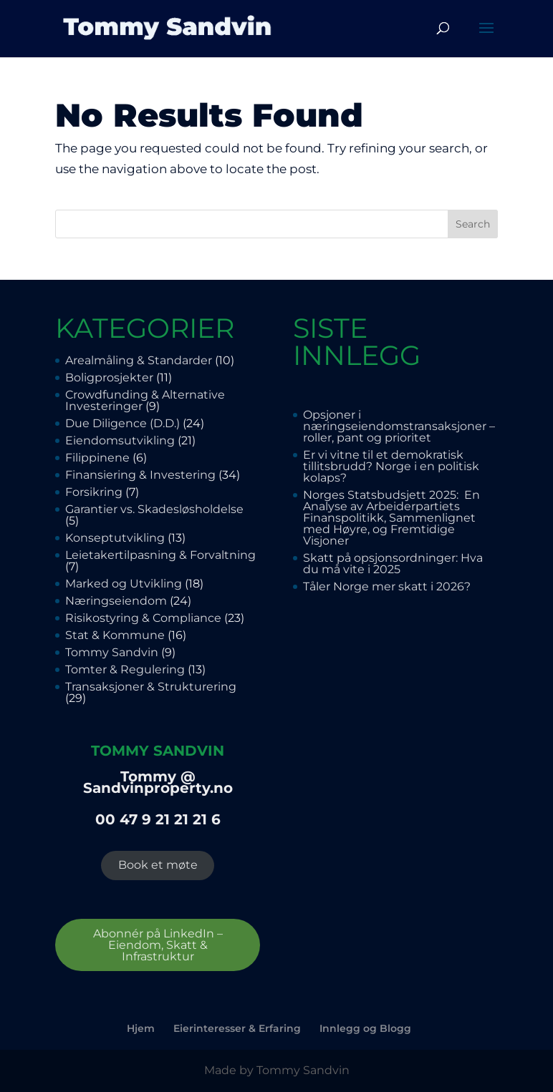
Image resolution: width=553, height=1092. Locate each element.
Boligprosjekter (109, 377)
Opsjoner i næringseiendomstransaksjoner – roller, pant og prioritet (399, 426)
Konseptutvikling (115, 538)
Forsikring (93, 492)
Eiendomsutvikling (120, 440)
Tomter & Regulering (125, 669)
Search (473, 224)
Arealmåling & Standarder (138, 360)
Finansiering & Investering (140, 475)
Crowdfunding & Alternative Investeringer (145, 400)
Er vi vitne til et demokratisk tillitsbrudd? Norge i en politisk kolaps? (391, 466)
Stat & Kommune (115, 635)
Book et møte (158, 865)
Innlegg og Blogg (365, 1028)
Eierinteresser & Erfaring (237, 1028)
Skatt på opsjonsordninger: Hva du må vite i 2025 (393, 563)
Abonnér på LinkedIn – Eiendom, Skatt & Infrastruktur (158, 945)
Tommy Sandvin (111, 652)
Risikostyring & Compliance (143, 618)
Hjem (141, 1028)
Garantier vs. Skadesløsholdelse (155, 509)
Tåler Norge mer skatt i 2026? (387, 586)
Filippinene (97, 457)
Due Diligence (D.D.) (122, 423)
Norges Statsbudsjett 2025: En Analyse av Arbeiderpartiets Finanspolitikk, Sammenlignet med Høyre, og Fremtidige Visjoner (391, 517)
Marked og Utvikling (123, 583)
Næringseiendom (116, 601)
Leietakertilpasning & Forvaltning (160, 555)
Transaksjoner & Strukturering (150, 686)
